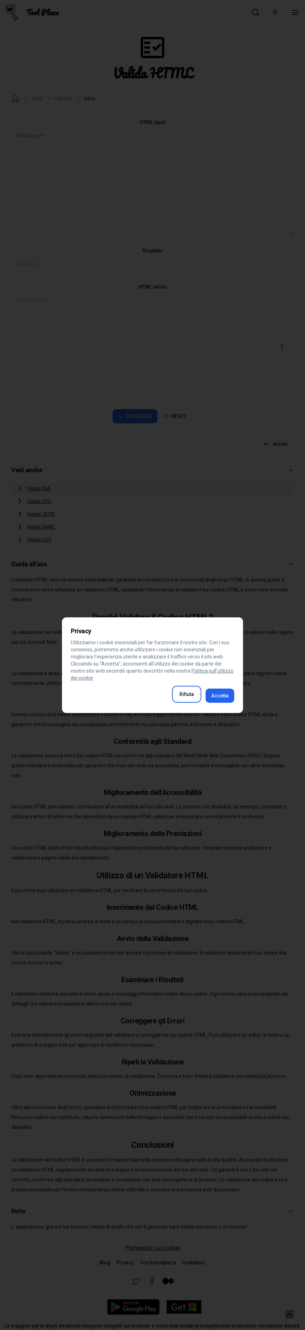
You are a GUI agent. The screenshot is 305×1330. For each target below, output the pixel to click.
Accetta (220, 696)
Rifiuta (186, 694)
